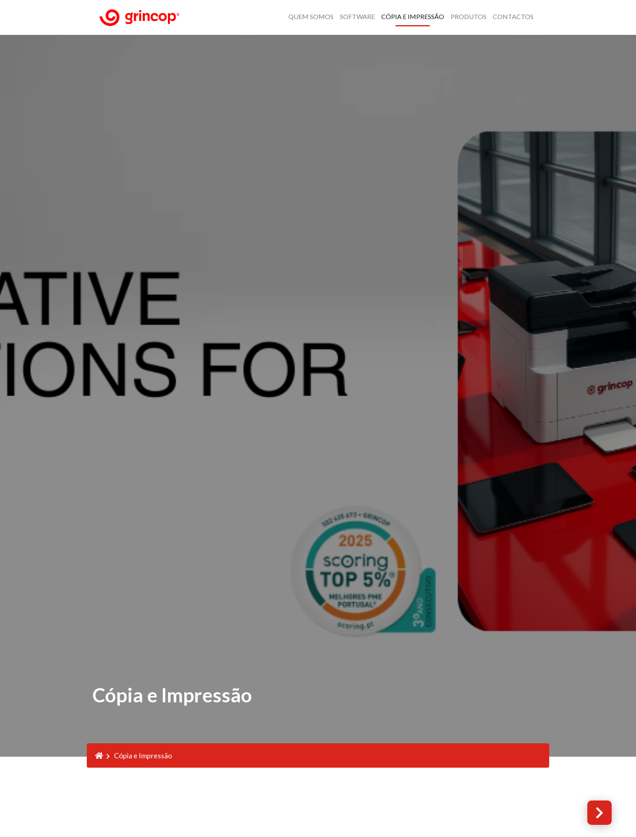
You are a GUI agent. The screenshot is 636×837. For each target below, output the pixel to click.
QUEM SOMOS (310, 16)
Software (357, 16)
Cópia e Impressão (412, 16)
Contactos (513, 16)
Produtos (468, 16)
